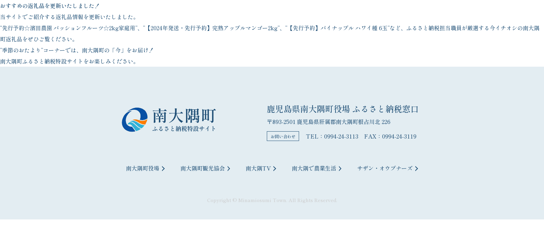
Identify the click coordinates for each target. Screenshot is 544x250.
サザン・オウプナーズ (387, 168)
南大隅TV (261, 168)
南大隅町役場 (145, 168)
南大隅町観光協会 (205, 168)
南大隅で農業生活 (316, 168)
